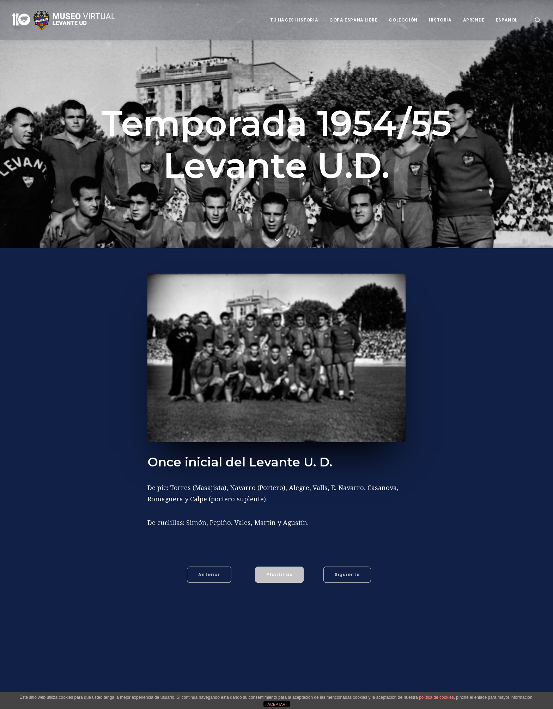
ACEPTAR (276, 704)
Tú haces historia (294, 20)
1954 (155, 685)
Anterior (209, 574)
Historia (440, 20)
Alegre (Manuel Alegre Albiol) (331, 685)
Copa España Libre (353, 20)
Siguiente (347, 574)
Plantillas (279, 574)
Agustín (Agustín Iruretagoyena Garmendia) (237, 685)
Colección (403, 20)
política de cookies (436, 697)
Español (506, 20)
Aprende (474, 20)
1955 (173, 685)
